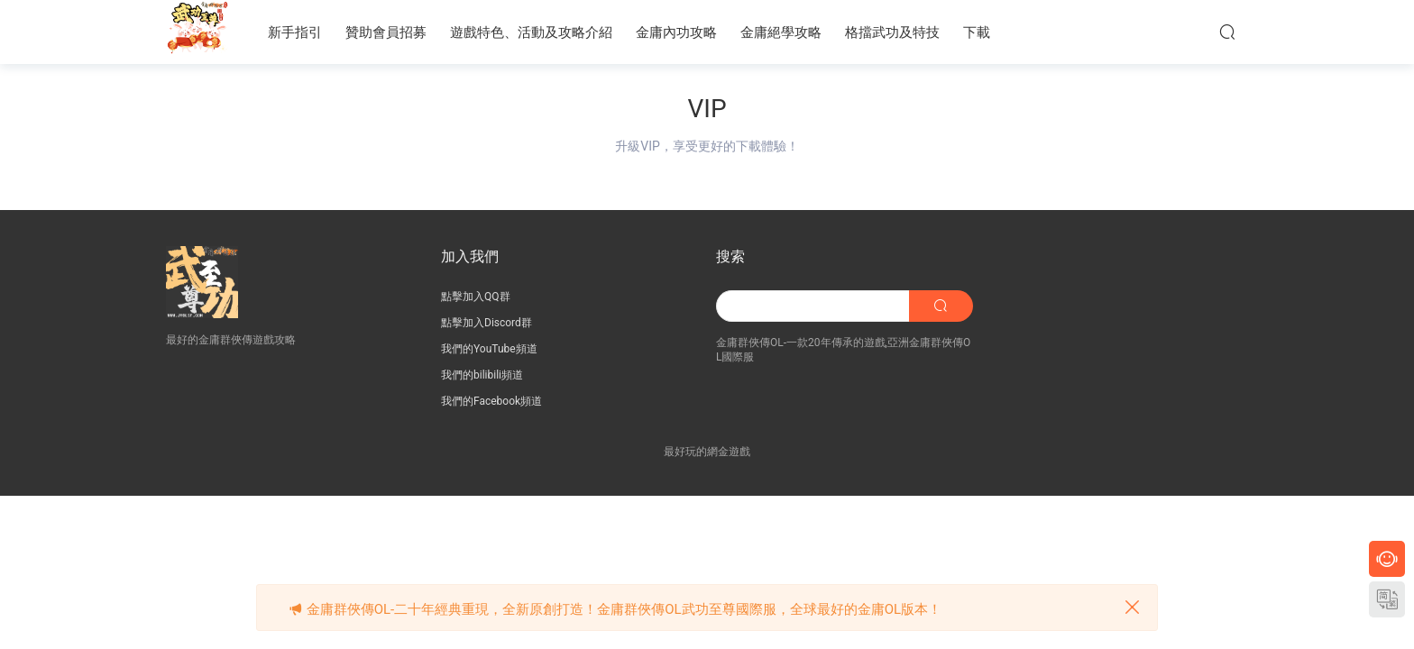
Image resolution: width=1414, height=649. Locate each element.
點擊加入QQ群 (475, 296)
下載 (976, 32)
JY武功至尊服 (197, 31)
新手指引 (295, 32)
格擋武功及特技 (892, 32)
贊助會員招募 (386, 32)
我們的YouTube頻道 (489, 349)
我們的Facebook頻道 (491, 401)
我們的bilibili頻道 (482, 375)
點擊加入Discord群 (486, 322)
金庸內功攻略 (676, 32)
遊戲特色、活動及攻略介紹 (531, 32)
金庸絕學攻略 (781, 32)
